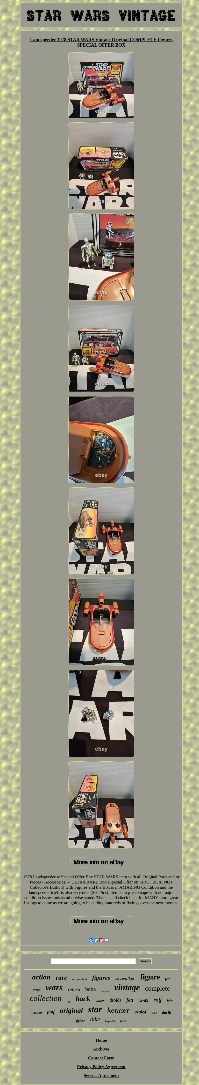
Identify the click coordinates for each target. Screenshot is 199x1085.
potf (51, 1011)
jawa (123, 1021)
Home (101, 1040)
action (41, 977)
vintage (127, 987)
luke (95, 1019)
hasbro (36, 1012)
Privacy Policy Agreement (101, 1066)
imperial (110, 1021)
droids (115, 1000)
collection (46, 998)
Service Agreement (101, 1075)
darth (166, 1012)
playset (105, 990)
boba (90, 989)
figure (150, 976)
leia (170, 1001)
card (36, 990)
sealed (140, 1012)
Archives (101, 1049)
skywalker (125, 978)
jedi (167, 979)
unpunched (79, 979)
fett (129, 1000)
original (71, 1010)
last (68, 1001)
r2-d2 (143, 1000)
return (74, 989)
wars (54, 987)
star (95, 1009)
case (154, 1012)
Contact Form (101, 1057)
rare (61, 977)
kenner (118, 1009)
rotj (157, 999)
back (83, 998)
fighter (80, 1021)
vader (100, 1001)
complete (157, 988)
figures (101, 977)
